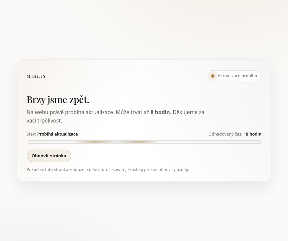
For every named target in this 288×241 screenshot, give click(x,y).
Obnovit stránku (49, 155)
